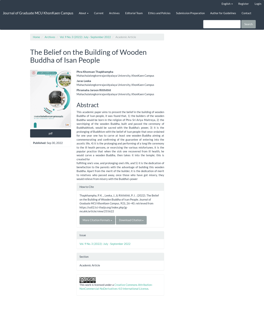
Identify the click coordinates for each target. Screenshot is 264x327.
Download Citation (131, 220)
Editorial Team (134, 13)
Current (99, 13)
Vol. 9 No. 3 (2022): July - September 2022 (85, 37)
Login (258, 3)
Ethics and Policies (159, 13)
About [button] (83, 13)
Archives (114, 13)
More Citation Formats (97, 220)
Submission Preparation (190, 13)
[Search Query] (222, 24)
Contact (246, 13)
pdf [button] (51, 133)
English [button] (227, 3)
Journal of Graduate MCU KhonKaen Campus (38, 13)
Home (36, 37)
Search (248, 24)
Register (243, 3)
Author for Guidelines (223, 13)
